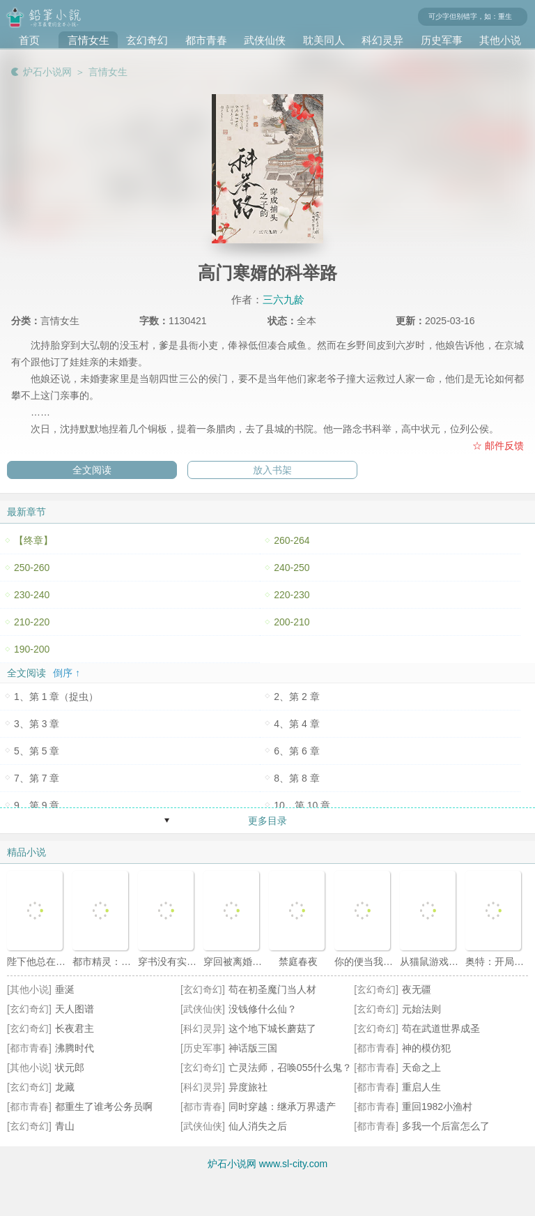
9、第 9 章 (36, 805)
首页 (29, 40)
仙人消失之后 (257, 1126)
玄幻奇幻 (147, 40)
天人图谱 (74, 1008)
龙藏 (65, 1087)
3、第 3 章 (36, 723)
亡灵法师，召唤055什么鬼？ (290, 1067)
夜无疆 (416, 989)
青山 (65, 1126)
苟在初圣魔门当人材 (272, 989)
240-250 (291, 567)
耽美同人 (324, 40)
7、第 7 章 (36, 778)
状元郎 (69, 1067)
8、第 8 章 (296, 778)
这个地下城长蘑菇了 (272, 1028)
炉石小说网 (47, 71)
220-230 (291, 594)
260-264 (291, 540)
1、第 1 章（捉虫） (56, 696)
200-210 (291, 622)
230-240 (31, 594)
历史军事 (442, 40)
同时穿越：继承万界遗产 (282, 1106)
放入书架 (272, 470)
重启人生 (421, 1087)
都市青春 (206, 40)
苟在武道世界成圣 (441, 1028)
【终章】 (33, 540)
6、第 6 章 (296, 751)
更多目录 (267, 820)
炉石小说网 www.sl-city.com (267, 1163)
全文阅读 (91, 470)
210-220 (31, 622)
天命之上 (421, 1067)
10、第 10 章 (302, 805)
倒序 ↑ (66, 672)
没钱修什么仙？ (262, 1008)
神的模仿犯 (426, 1048)
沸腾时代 (74, 1048)
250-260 (31, 567)
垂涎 (65, 989)
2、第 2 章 (296, 696)
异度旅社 (248, 1087)
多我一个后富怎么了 (446, 1126)
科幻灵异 (382, 40)
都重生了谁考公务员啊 (104, 1106)
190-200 (31, 649)
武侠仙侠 (265, 40)
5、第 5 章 (36, 751)
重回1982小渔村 (437, 1106)
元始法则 (421, 1008)
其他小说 (500, 40)
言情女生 (88, 40)
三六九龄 (283, 299)
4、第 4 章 (296, 723)
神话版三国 (252, 1048)
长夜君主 (74, 1028)
